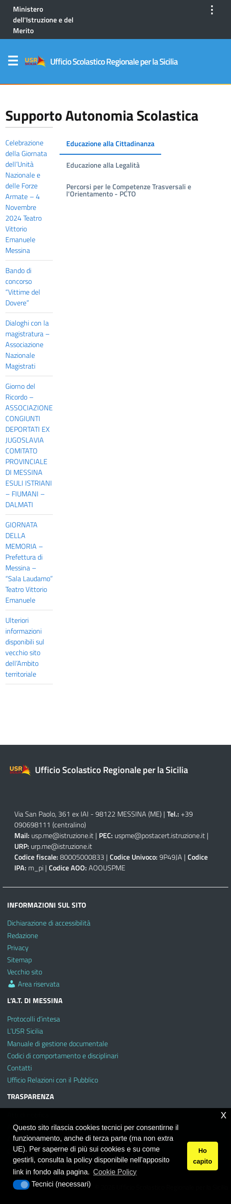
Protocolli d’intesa (33, 1018)
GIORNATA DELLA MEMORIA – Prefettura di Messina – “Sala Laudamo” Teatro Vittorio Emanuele (29, 562)
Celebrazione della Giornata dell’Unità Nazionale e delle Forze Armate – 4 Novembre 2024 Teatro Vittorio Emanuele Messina (26, 196)
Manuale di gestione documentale (57, 1043)
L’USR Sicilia (25, 1031)
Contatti (19, 1067)
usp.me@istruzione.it (62, 835)
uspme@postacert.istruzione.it (160, 835)
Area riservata (33, 983)
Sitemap (19, 959)
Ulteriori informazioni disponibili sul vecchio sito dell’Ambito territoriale (24, 647)
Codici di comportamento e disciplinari (62, 1055)
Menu (12, 63)
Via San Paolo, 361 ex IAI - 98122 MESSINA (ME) (88, 813)
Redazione (22, 935)
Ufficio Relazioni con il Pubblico (52, 1079)
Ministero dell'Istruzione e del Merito (43, 20)
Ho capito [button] (202, 1156)
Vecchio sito (24, 971)
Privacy (18, 947)
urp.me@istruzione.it (61, 846)
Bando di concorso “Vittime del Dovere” (22, 286)
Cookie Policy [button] (115, 1172)
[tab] (110, 144)
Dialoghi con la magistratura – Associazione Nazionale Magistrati (27, 344)
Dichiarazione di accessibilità (48, 922)
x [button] (224, 1114)
